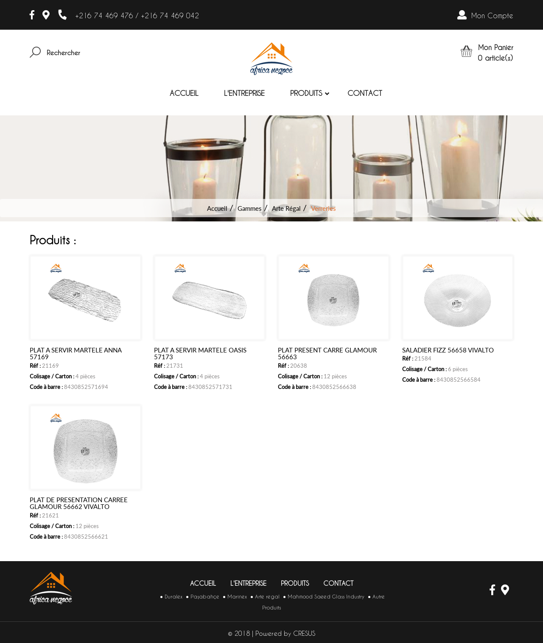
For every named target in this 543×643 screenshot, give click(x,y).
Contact (364, 93)
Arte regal (267, 596)
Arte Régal (286, 208)
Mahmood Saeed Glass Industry (326, 596)
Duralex (173, 596)
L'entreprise (244, 93)
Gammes (250, 208)
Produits (306, 93)
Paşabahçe (204, 596)
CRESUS (304, 633)
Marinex (237, 596)
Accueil (184, 93)
